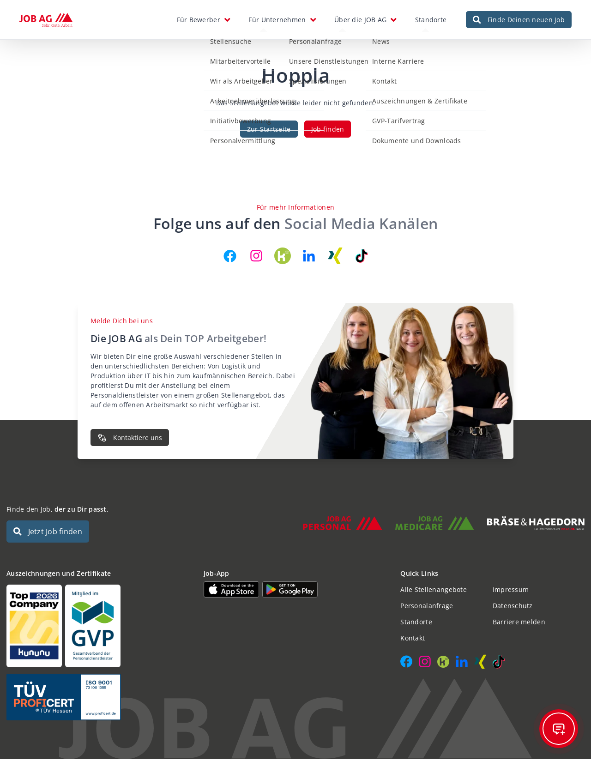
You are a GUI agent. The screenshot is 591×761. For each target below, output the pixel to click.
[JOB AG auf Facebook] (230, 257)
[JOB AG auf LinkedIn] (309, 257)
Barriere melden (519, 623)
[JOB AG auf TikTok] (361, 257)
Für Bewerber (198, 20)
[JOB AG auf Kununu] (282, 257)
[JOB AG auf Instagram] (256, 257)
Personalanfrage (426, 607)
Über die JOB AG (360, 20)
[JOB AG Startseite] (45, 21)
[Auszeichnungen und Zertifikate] (98, 627)
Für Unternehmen (277, 20)
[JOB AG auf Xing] (335, 257)
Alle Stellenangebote (433, 591)
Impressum (511, 591)
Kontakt (412, 639)
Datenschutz (513, 607)
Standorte (431, 20)
